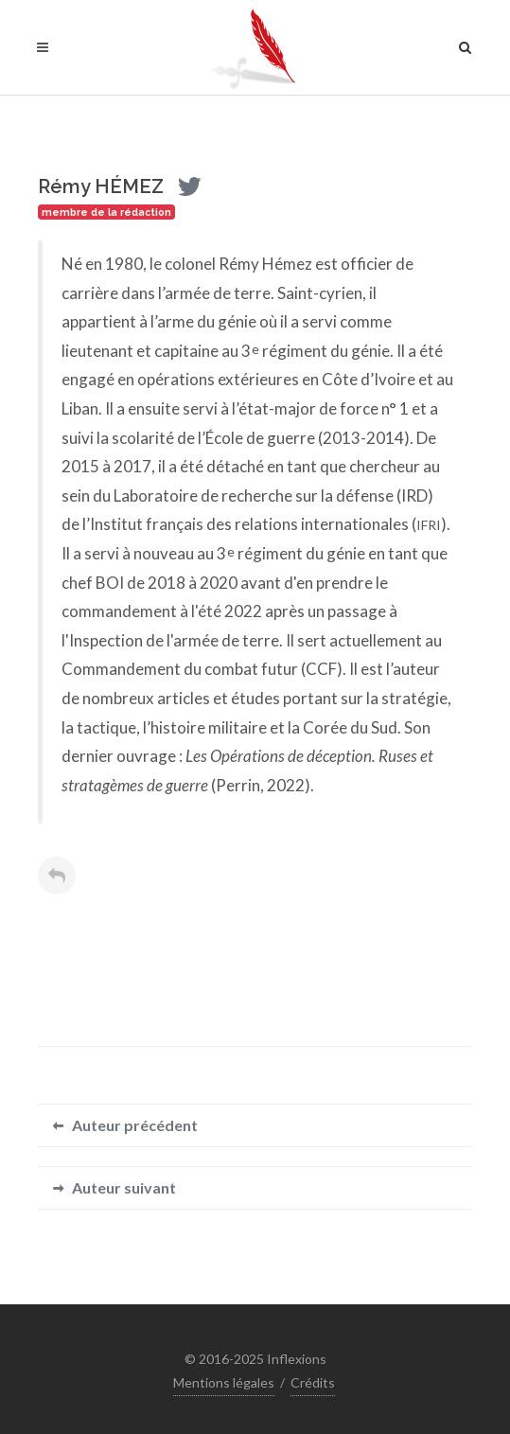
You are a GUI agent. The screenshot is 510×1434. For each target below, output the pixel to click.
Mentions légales (223, 1382)
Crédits (312, 1382)
